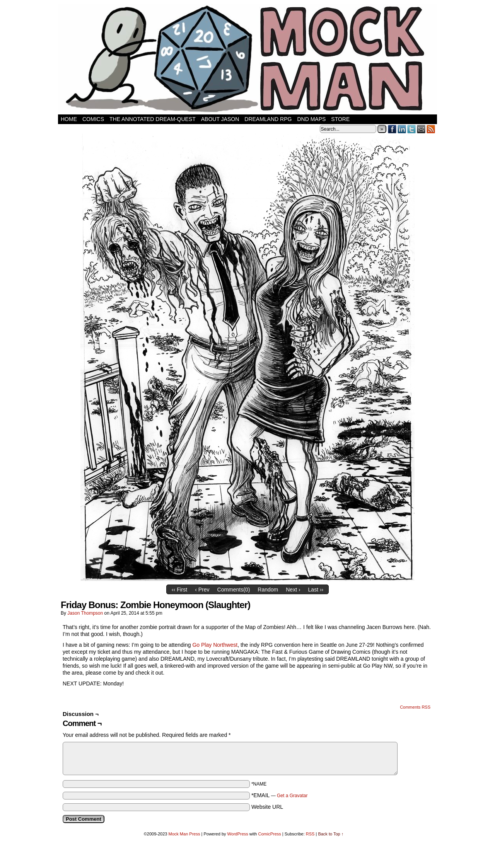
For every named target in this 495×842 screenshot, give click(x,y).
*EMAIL (279, 795)
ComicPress (269, 834)
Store (340, 119)
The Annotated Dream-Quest (152, 119)
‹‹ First (179, 589)
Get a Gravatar (292, 795)
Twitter (411, 129)
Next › (293, 589)
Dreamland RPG (268, 119)
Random (268, 589)
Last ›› (316, 589)
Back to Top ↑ (330, 834)
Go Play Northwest (214, 645)
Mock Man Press (184, 834)
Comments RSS (415, 707)
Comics (93, 119)
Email (421, 129)
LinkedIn (402, 129)
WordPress (237, 834)
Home (69, 119)
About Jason (220, 119)
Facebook (392, 129)
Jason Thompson (85, 613)
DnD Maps (311, 119)
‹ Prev (202, 589)
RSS (431, 129)
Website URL (267, 807)
